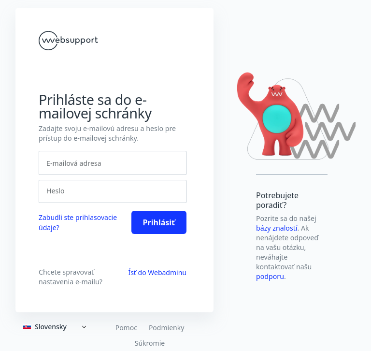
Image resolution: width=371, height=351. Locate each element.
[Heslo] (109, 191)
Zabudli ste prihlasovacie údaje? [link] (78, 222)
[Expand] (56, 327)
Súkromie (150, 343)
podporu (270, 276)
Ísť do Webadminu (157, 272)
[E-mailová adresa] (112, 163)
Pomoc (126, 328)
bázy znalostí (277, 228)
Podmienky (166, 328)
